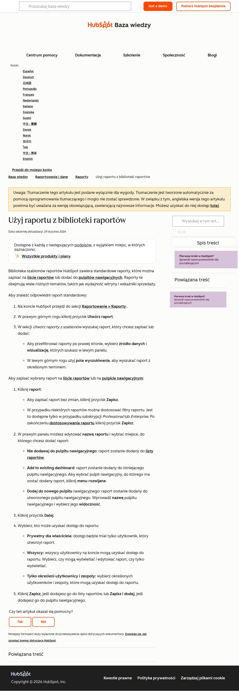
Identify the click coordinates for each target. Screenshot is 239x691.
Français (28, 94)
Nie (43, 622)
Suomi (27, 118)
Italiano (28, 106)
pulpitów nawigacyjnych (100, 277)
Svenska (28, 112)
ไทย (25, 147)
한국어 (27, 141)
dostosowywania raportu (72, 423)
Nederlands (31, 100)
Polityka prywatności (156, 678)
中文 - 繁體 (30, 124)
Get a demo (158, 6)
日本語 (27, 83)
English (28, 159)
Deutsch (28, 77)
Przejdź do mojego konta (32, 170)
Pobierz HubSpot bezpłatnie (203, 6)
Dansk (27, 129)
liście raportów (40, 277)
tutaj (214, 205)
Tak (20, 622)
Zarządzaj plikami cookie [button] (203, 678)
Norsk (27, 135)
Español (28, 71)
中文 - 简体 (30, 153)
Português (30, 89)
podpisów (82, 245)
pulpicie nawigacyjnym (122, 378)
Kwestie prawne (118, 678)
